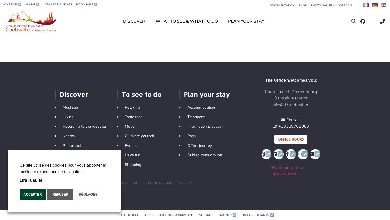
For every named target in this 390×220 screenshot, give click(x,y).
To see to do (141, 94)
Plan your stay (207, 94)
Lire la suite (31, 180)
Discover (73, 94)
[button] (353, 21)
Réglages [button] (88, 194)
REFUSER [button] (60, 194)
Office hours (291, 139)
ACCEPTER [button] (32, 194)
